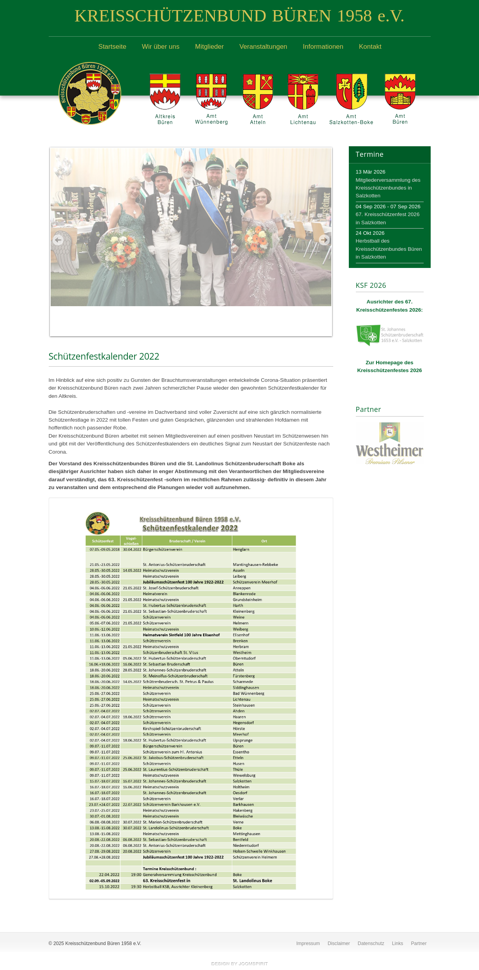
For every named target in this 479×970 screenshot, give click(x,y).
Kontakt (370, 46)
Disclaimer (339, 943)
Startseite (112, 46)
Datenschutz (371, 943)
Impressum (308, 943)
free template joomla (240, 963)
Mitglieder (209, 46)
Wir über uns (160, 46)
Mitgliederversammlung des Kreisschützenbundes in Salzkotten (388, 188)
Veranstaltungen (263, 46)
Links (397, 943)
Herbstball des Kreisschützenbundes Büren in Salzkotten (389, 249)
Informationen (323, 46)
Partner (418, 943)
